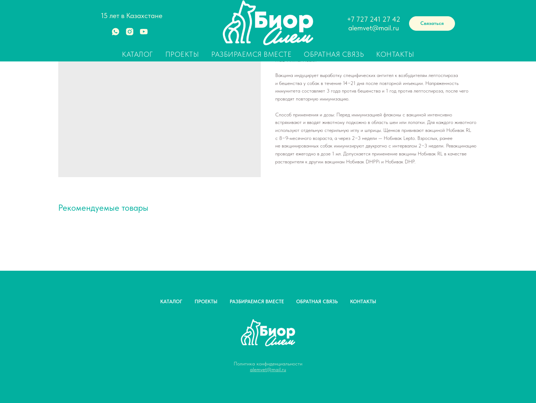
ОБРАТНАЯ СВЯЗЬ (317, 301)
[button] (432, 23)
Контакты (395, 54)
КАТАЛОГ (171, 301)
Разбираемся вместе (251, 54)
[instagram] (129, 34)
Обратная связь (334, 54)
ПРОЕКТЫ (206, 301)
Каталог (137, 54)
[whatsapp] (115, 34)
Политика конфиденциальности (268, 363)
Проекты (182, 54)
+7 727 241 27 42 (373, 19)
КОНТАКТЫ (363, 301)
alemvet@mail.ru (373, 27)
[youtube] (143, 34)
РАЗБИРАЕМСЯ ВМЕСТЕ (257, 301)
